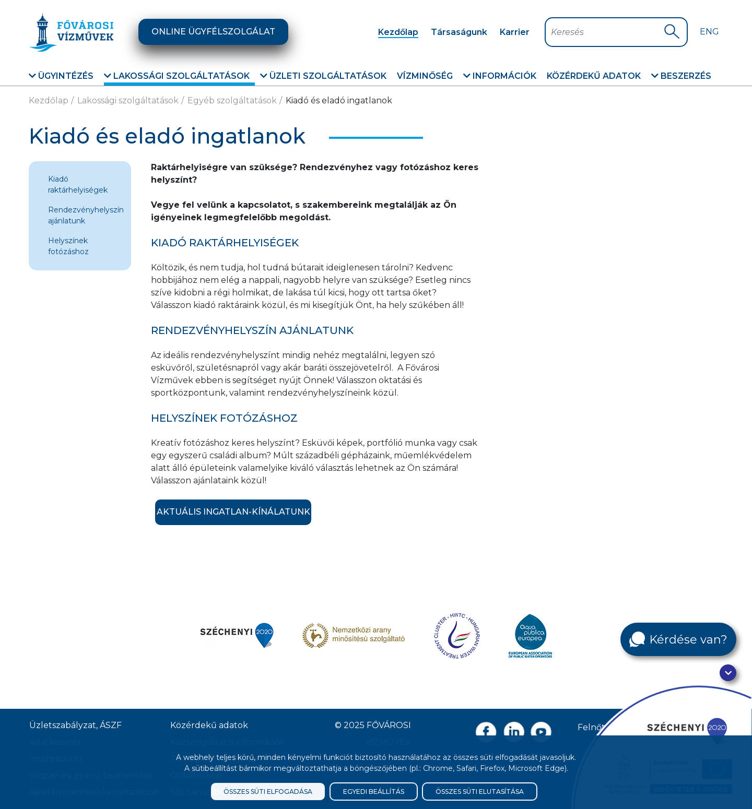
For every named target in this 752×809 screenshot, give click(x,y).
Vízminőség (425, 76)
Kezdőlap (398, 32)
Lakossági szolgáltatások (177, 76)
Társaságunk (459, 32)
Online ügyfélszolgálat (213, 32)
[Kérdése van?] (678, 639)
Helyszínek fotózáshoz (68, 246)
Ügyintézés (61, 76)
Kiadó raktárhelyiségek (78, 184)
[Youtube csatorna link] (541, 732)
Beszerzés (681, 76)
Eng (709, 32)
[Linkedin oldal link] (513, 732)
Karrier (515, 32)
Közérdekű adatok (594, 76)
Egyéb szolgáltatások (232, 100)
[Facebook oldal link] (486, 732)
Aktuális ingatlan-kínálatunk (233, 512)
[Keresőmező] (607, 32)
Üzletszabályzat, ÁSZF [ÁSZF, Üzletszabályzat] (75, 725)
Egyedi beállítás (373, 791)
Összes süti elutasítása (480, 791)
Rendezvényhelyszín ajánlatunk (86, 215)
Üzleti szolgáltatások (323, 76)
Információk (499, 76)
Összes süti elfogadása (268, 791)
